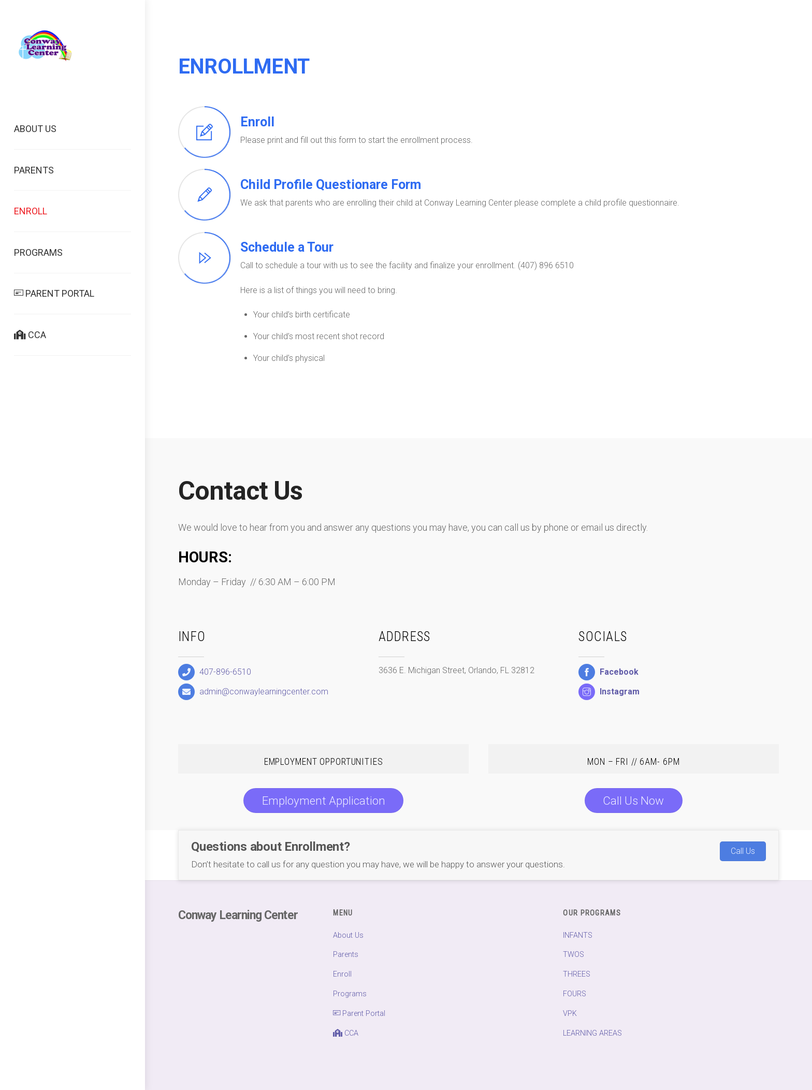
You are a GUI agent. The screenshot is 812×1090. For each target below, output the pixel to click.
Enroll (30, 211)
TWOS (573, 954)
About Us (35, 128)
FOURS (574, 994)
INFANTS (577, 935)
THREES (576, 974)
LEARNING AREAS (592, 1033)
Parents (34, 170)
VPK (570, 1013)
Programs (38, 252)
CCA (30, 334)
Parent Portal (54, 293)
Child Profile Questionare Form (330, 184)
